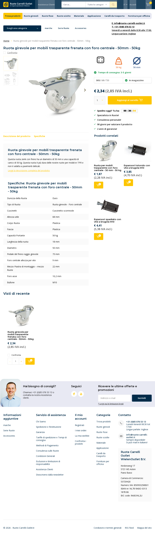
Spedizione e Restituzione (48, 429)
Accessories (80, 30)
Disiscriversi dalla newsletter (50, 476)
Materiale (79, 18)
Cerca (113, 5)
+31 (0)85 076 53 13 (136, 424)
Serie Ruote (63, 30)
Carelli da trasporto (114, 18)
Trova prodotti (12, 18)
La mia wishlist (82, 438)
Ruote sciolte (64, 18)
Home (6, 43)
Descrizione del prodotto (16, 138)
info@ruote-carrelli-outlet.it (137, 438)
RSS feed (129, 529)
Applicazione (94, 18)
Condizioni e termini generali (107, 529)
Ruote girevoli (31, 18)
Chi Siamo (41, 423)
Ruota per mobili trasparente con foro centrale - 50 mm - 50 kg (107, 170)
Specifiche (39, 138)
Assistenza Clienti (46, 4)
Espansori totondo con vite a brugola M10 (137, 169)
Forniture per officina (139, 18)
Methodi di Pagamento (47, 447)
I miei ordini (80, 432)
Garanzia (40, 434)
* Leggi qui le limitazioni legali (111, 406)
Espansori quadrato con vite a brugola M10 (107, 222)
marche (48, 30)
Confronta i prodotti (80, 444)
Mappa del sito (144, 529)
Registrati (79, 427)
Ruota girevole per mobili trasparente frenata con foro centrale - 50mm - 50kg (21, 338)
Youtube (81, 395)
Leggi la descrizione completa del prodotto (29, 172)
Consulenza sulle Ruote (47, 453)
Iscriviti (142, 400)
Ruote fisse (47, 18)
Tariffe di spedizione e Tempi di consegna (51, 441)
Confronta (14, 357)
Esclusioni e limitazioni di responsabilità (48, 465)
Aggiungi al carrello (98, 187)
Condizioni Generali (45, 458)
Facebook (74, 395)
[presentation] (85, 92)
